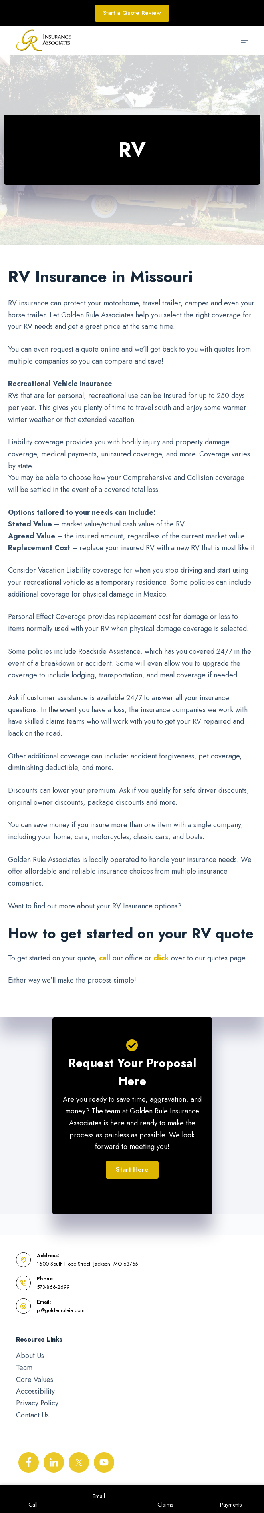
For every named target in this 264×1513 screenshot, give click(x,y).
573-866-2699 (53, 1287)
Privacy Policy (37, 1403)
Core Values (34, 1379)
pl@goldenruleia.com (61, 1310)
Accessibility (35, 1391)
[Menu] (244, 40)
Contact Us (32, 1415)
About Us (30, 1355)
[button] (132, 1170)
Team (24, 1367)
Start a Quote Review (132, 12)
